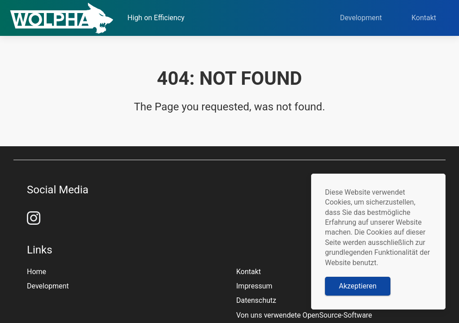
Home (36, 271)
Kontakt (431, 18)
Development (369, 18)
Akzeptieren (358, 286)
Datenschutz (256, 300)
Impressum (254, 286)
